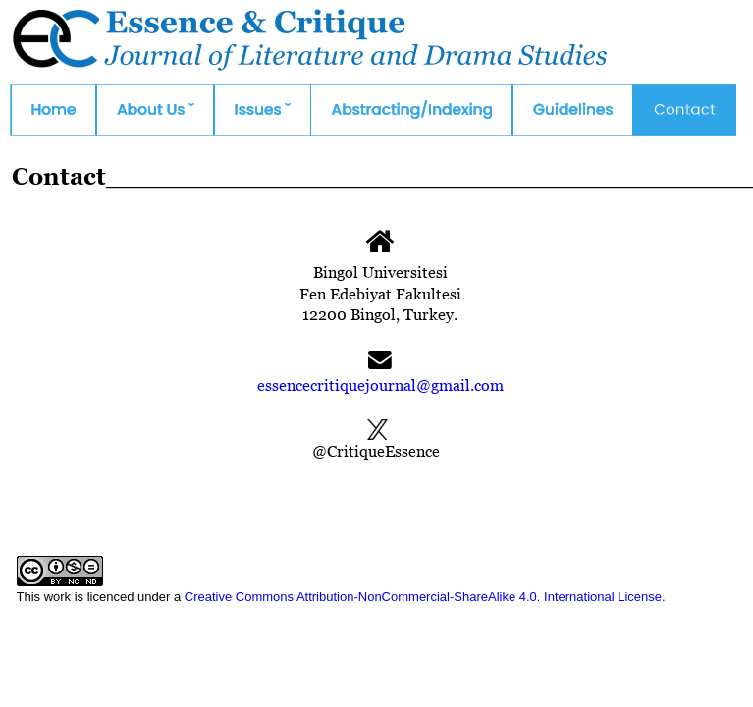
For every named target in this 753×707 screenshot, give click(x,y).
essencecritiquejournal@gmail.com (380, 385)
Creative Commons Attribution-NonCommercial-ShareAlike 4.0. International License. (425, 596)
